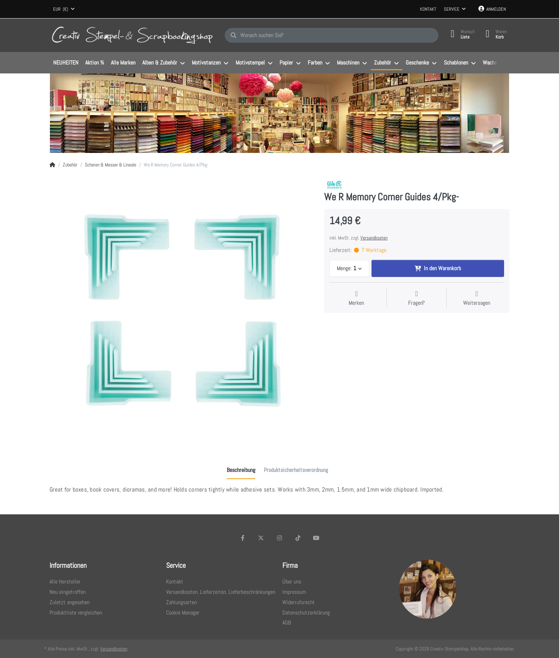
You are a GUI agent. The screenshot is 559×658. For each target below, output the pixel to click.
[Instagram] (279, 538)
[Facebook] (243, 538)
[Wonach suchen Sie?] (331, 35)
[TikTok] (298, 538)
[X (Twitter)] (261, 538)
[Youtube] (316, 538)
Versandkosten (374, 238)
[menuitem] (66, 63)
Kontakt (428, 9)
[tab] (241, 470)
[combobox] (64, 9)
